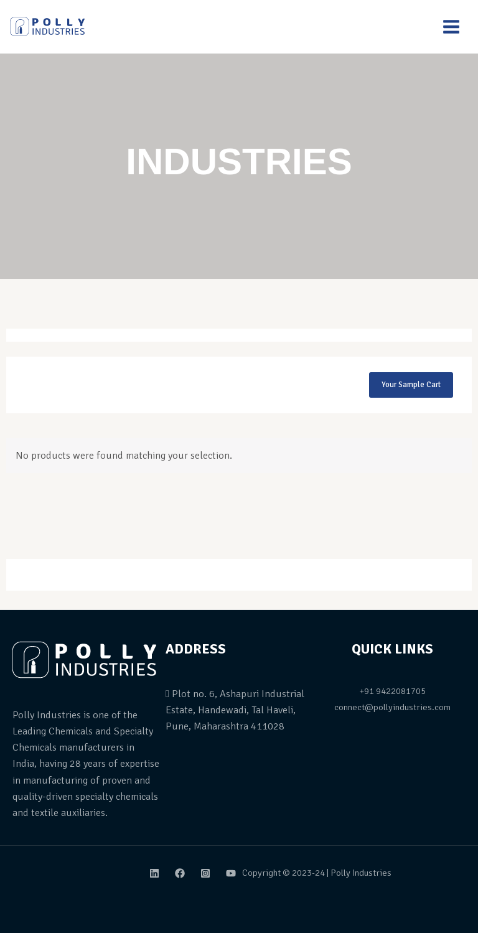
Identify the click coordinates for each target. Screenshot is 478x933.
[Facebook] (180, 873)
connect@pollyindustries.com (392, 707)
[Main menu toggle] (451, 26)
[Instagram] (205, 873)
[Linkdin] (154, 873)
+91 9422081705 (392, 690)
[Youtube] (231, 873)
